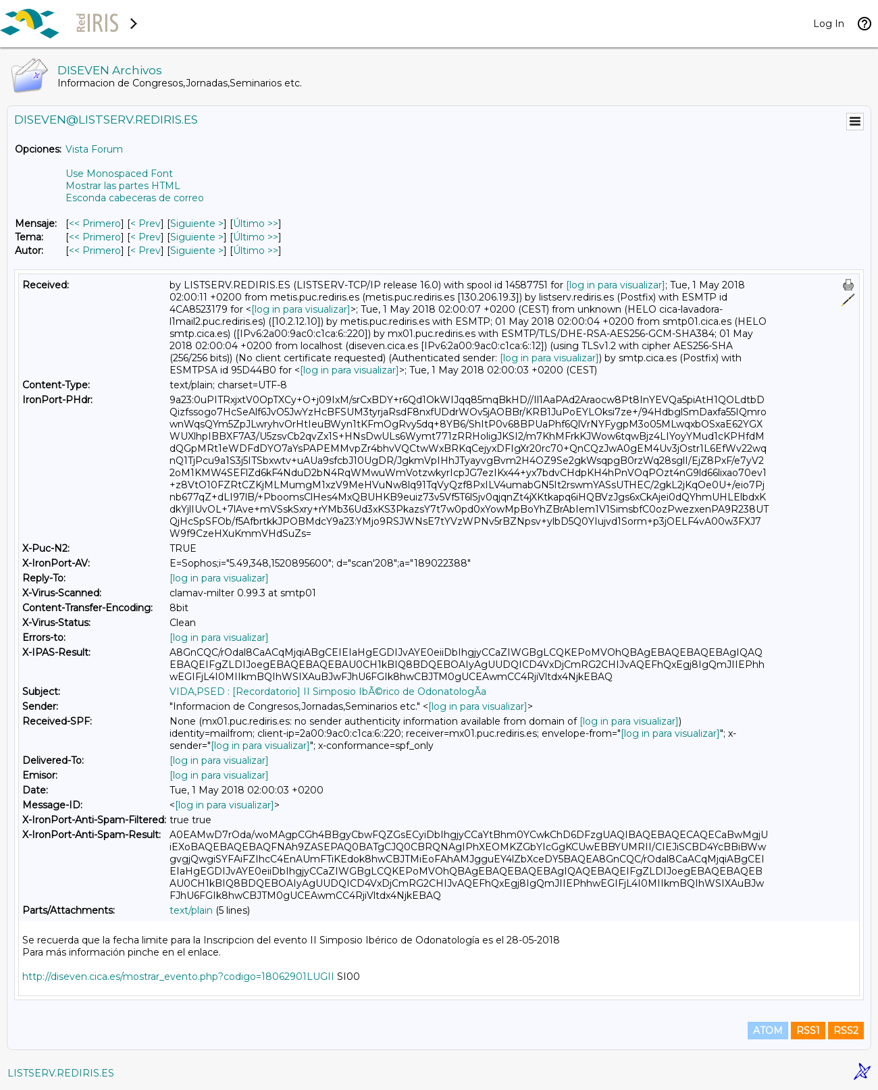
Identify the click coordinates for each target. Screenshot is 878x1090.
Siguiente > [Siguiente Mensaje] (197, 223)
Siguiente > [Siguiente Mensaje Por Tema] (197, 237)
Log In (828, 24)
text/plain (191, 910)
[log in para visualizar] (615, 285)
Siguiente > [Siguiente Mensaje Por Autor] (197, 250)
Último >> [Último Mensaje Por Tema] (255, 237)
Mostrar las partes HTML (123, 186)
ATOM (768, 1030)
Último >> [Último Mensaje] (255, 223)
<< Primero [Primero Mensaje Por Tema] (95, 237)
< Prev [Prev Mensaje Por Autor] (145, 250)
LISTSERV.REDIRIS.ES (60, 1073)
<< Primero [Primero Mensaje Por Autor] (95, 250)
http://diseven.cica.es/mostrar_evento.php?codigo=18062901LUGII (178, 976)
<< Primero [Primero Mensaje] (95, 223)
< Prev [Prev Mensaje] (145, 223)
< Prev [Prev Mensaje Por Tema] (145, 237)
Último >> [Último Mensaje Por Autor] (255, 250)
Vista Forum (94, 149)
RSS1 (808, 1030)
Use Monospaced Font (119, 173)
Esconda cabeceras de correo (135, 198)
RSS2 (845, 1030)
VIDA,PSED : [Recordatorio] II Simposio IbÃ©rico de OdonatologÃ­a (328, 691)
